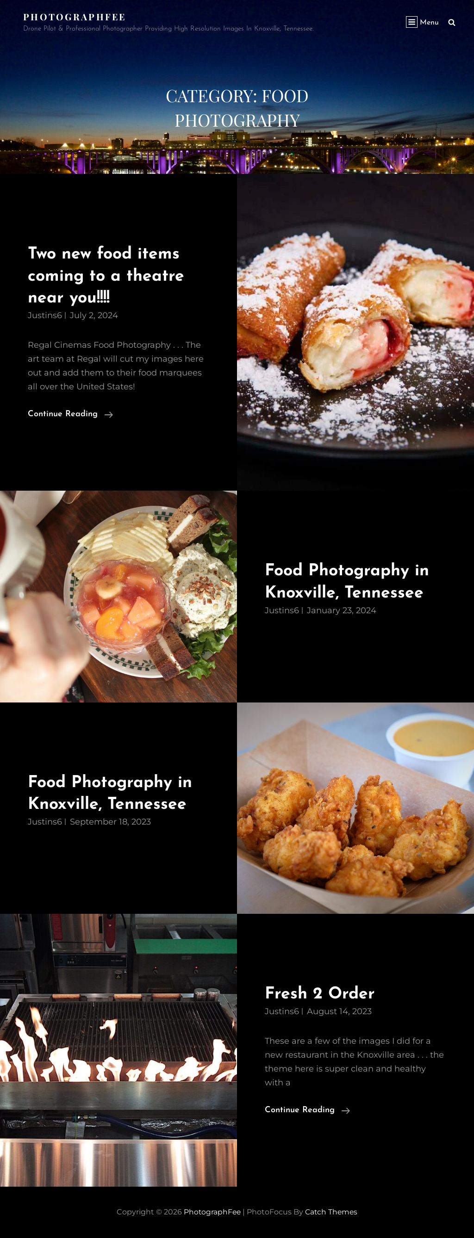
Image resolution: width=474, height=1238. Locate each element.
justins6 (45, 315)
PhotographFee (75, 16)
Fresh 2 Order (321, 994)
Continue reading (70, 414)
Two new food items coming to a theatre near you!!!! (109, 276)
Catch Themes (332, 1211)
